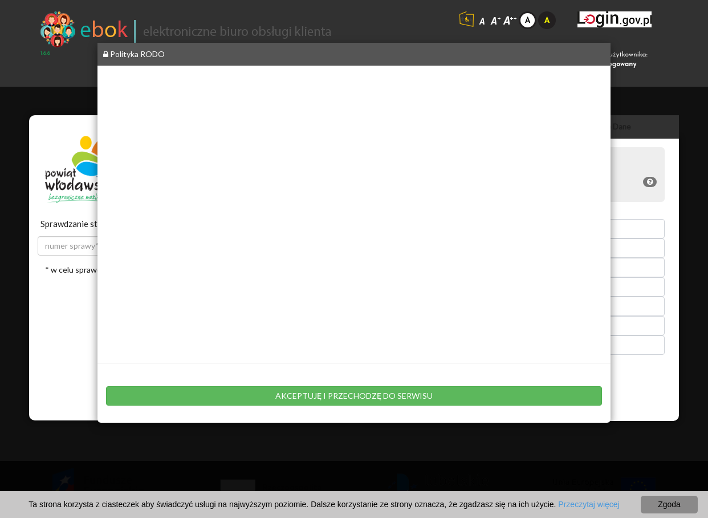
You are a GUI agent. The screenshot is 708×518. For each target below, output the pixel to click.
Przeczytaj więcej (588, 504)
